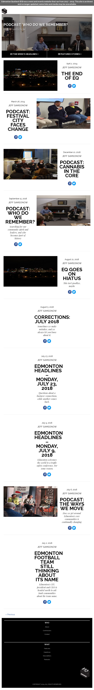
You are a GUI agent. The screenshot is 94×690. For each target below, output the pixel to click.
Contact (47, 634)
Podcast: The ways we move (71, 504)
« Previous (10, 614)
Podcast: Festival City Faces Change (18, 120)
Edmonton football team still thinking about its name (48, 566)
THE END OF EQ (71, 76)
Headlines (47, 652)
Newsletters (47, 656)
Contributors (47, 630)
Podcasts (47, 659)
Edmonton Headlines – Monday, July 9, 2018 (48, 444)
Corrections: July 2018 (52, 319)
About (47, 627)
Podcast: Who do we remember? (36, 24)
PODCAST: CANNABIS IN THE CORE (71, 168)
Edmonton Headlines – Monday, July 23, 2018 (48, 377)
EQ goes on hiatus (71, 274)
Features (47, 648)
